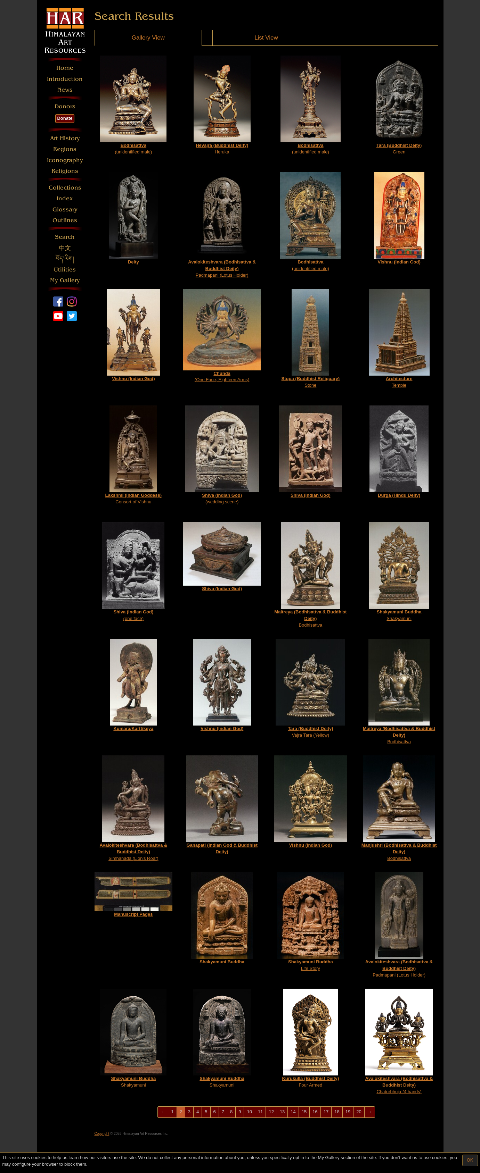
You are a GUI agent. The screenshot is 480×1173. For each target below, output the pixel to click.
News (65, 89)
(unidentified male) (133, 105)
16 (314, 1111)
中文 (65, 248)
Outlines (64, 220)
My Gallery (65, 280)
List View (266, 37)
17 (326, 1111)
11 (260, 1111)
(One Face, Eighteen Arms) (222, 335)
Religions (64, 171)
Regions (64, 149)
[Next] (369, 1112)
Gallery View (148, 37)
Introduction (65, 79)
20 (358, 1111)
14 (293, 1111)
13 (282, 1111)
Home (64, 68)
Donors (65, 106)
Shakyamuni (399, 571)
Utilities (65, 269)
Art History (65, 138)
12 (271, 1111)
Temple (399, 338)
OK (470, 1160)
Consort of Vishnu (133, 454)
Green (399, 105)
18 (336, 1111)
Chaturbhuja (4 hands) (399, 1041)
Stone (311, 338)
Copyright (102, 1134)
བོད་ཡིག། (65, 258)
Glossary (65, 209)
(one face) (133, 571)
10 (249, 1111)
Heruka (222, 105)
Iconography (65, 160)
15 (304, 1111)
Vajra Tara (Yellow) (310, 688)
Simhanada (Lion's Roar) (134, 808)
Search (65, 237)
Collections (65, 187)
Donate (64, 118)
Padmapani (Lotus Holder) (222, 224)
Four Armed (310, 1038)
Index (65, 198)
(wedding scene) (222, 454)
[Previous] (162, 1112)
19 (347, 1111)
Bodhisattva (310, 574)
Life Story (310, 921)
